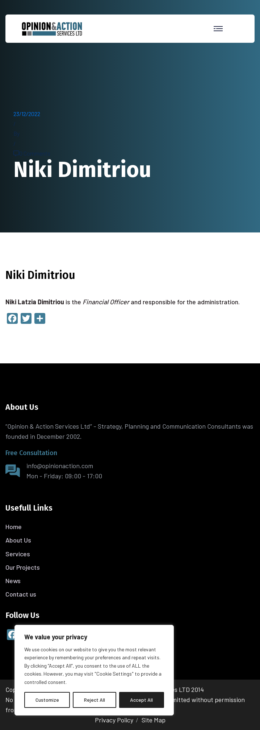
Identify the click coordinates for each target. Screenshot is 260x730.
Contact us (20, 594)
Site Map (153, 720)
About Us (18, 540)
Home (13, 527)
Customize (47, 700)
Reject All (94, 700)
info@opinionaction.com (59, 466)
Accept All (141, 700)
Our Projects (22, 567)
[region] (94, 670)
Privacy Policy (114, 720)
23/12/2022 (26, 113)
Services (17, 554)
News (13, 581)
